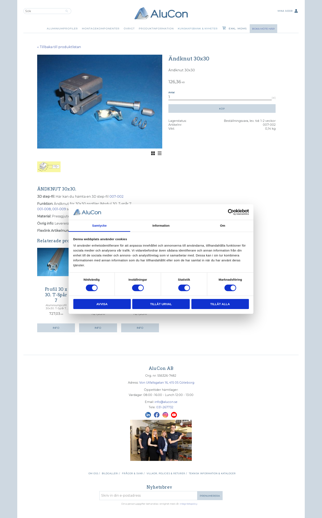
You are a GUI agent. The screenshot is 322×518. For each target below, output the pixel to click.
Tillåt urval (161, 304)
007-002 (116, 196)
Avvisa (102, 304)
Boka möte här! (263, 28)
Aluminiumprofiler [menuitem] (62, 28)
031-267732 (164, 407)
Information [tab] (161, 225)
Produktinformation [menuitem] (156, 28)
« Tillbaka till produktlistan (59, 47)
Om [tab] (222, 225)
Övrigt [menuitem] (129, 28)
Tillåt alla (220, 304)
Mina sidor (288, 11)
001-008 (44, 209)
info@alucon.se (166, 402)
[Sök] (66, 11)
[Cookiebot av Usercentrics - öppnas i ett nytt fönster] (231, 212)
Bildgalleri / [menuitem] (111, 473)
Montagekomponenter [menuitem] (101, 28)
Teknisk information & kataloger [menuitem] (212, 473)
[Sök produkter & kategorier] (42, 11)
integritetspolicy (188, 503)
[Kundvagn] (223, 28)
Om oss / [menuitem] (94, 473)
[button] (153, 153)
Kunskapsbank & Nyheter (198, 28)
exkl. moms (238, 28)
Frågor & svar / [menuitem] (133, 473)
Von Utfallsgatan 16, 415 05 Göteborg (166, 382)
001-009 (59, 209)
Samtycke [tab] (99, 225)
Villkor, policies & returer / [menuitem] (167, 473)
